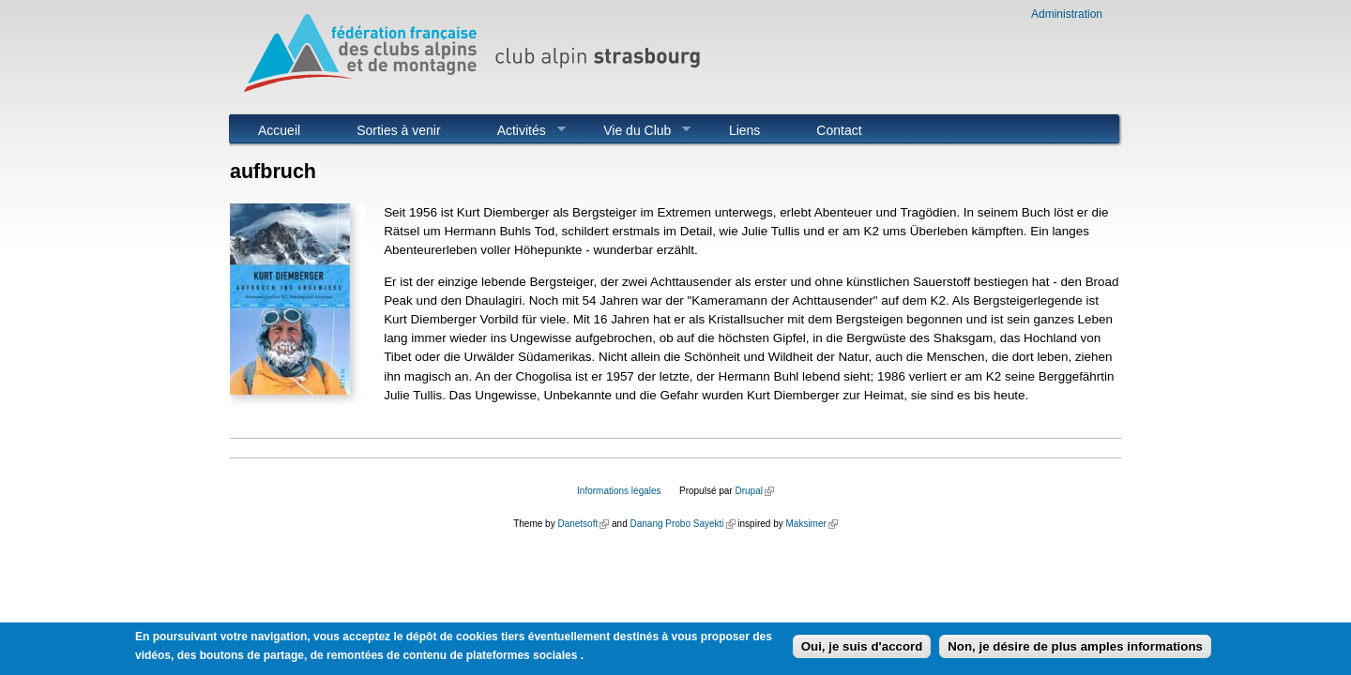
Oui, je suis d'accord (862, 648)
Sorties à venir (398, 130)
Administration (1066, 14)
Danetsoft (583, 523)
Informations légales (619, 491)
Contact (838, 130)
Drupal (754, 491)
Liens (744, 130)
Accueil (279, 130)
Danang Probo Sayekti (682, 523)
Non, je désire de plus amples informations (1075, 648)
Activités (517, 130)
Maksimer (811, 523)
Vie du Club (633, 130)
